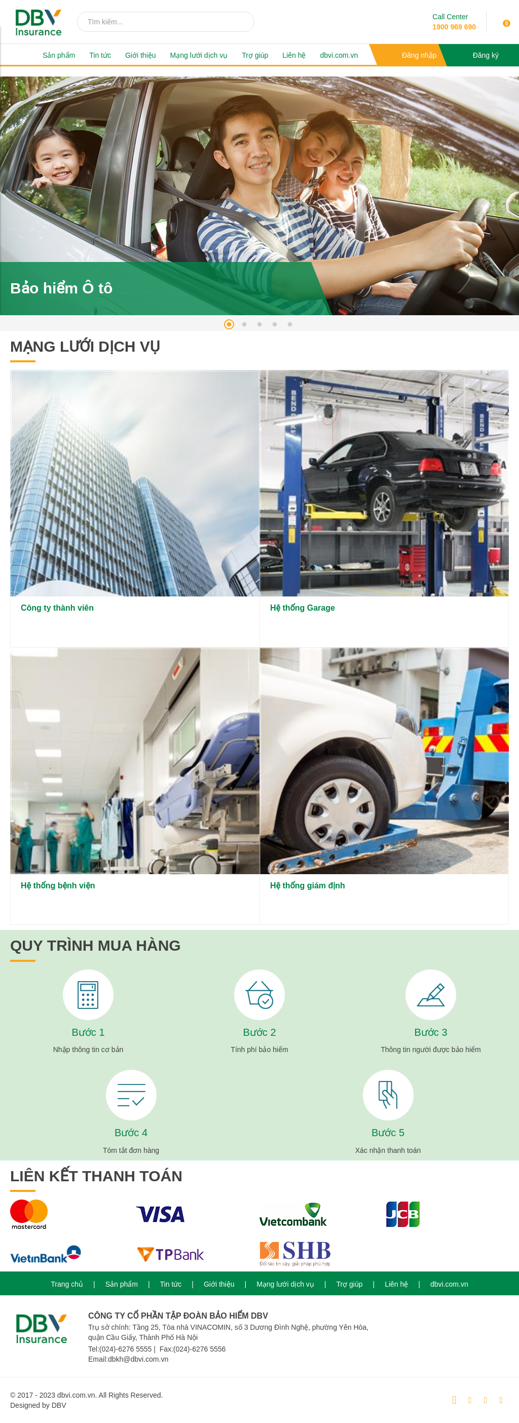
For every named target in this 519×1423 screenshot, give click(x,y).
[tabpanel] (259, 196)
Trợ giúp (255, 55)
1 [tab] (229, 324)
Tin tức (100, 55)
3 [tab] (259, 324)
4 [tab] (275, 324)
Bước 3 (430, 1032)
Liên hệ (294, 55)
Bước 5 (388, 1132)
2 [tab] (244, 324)
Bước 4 (131, 1132)
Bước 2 (259, 1032)
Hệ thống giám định (307, 885)
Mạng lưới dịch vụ (199, 55)
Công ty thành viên (57, 608)
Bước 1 (87, 1032)
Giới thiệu (140, 55)
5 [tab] (290, 324)
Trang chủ (67, 1284)
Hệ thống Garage (302, 608)
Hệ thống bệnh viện (58, 885)
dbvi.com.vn (339, 55)
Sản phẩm (59, 55)
